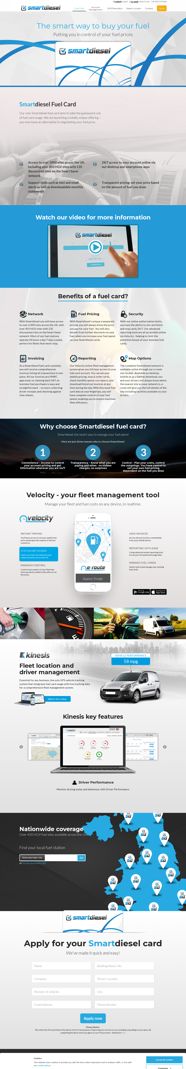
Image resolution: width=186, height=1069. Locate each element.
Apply (162, 9)
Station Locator (133, 9)
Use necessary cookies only (164, 1062)
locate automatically (34, 863)
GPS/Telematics (114, 9)
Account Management (95, 9)
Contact (149, 9)
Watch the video (57, 698)
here (123, 1033)
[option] (49, 746)
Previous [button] (21, 747)
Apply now (93, 1018)
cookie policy (44, 1051)
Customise (164, 1054)
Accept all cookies (164, 1045)
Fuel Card (79, 9)
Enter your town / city (32, 857)
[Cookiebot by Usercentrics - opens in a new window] (16, 1064)
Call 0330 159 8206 (159, 2)
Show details (40, 1058)
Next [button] (165, 747)
